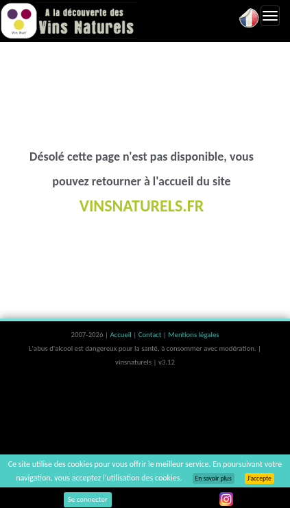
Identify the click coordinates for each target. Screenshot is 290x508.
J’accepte (259, 478)
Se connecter (88, 499)
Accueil (121, 334)
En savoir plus (213, 478)
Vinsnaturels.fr (68, 20)
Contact (150, 334)
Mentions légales (193, 334)
